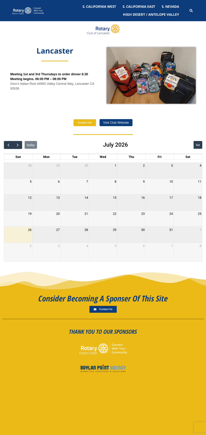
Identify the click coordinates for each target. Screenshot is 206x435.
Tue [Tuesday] (74, 157)
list (198, 145)
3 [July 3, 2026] (172, 165)
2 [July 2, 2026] (144, 165)
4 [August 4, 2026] (87, 246)
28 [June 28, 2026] (30, 165)
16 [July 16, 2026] (143, 197)
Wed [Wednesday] (103, 157)
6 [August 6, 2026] (144, 246)
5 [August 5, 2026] (115, 246)
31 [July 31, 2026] (171, 230)
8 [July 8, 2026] (115, 181)
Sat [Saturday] (187, 157)
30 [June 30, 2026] (86, 165)
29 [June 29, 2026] (58, 165)
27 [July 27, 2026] (58, 230)
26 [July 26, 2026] (30, 230)
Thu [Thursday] (131, 157)
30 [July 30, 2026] (143, 230)
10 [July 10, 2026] (171, 181)
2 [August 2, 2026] (31, 246)
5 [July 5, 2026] (31, 181)
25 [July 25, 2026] (199, 214)
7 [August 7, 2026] (172, 246)
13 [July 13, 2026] (58, 197)
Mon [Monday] (46, 157)
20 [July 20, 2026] (58, 214)
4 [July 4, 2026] (200, 165)
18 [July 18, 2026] (199, 197)
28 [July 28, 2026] (86, 230)
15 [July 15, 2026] (114, 197)
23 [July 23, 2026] (143, 214)
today (31, 145)
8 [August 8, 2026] (200, 246)
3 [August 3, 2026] (59, 246)
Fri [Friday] (160, 157)
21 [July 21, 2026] (86, 214)
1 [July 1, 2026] (115, 165)
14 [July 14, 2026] (86, 197)
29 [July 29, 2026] (114, 230)
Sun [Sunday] (18, 157)
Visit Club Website (116, 122)
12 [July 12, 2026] (30, 197)
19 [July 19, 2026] (30, 214)
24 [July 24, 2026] (171, 214)
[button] (191, 11)
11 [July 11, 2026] (199, 181)
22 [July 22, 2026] (114, 214)
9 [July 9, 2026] (144, 181)
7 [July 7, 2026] (87, 181)
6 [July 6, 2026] (59, 181)
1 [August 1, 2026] (200, 230)
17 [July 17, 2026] (171, 197)
